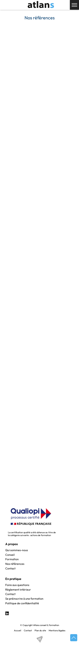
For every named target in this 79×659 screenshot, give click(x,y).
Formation (12, 559)
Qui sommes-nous (16, 550)
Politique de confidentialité (22, 603)
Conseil (10, 554)
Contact (10, 568)
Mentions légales (57, 630)
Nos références (14, 564)
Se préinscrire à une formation (24, 598)
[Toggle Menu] (74, 5)
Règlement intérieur (18, 589)
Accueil (17, 630)
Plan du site (40, 630)
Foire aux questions (17, 585)
